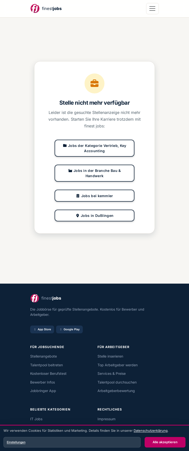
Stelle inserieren (110, 356)
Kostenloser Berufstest (48, 373)
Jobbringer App (43, 391)
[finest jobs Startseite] (46, 8)
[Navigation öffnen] (152, 8)
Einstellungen (16, 442)
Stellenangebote (43, 356)
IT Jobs (36, 419)
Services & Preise (111, 373)
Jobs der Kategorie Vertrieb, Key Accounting (94, 148)
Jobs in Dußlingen (95, 215)
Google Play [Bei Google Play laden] (69, 329)
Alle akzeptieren (165, 442)
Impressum (106, 419)
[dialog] (94, 438)
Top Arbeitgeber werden (117, 365)
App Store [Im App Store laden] (42, 329)
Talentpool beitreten (46, 365)
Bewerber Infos (42, 382)
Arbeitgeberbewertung (116, 391)
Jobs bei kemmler (94, 196)
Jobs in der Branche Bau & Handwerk (94, 173)
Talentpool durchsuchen (117, 382)
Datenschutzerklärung (151, 431)
